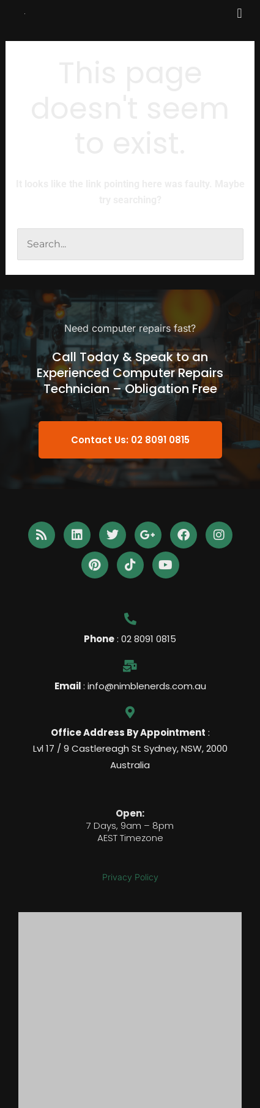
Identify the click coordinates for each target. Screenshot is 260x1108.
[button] (239, 13)
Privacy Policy (130, 877)
